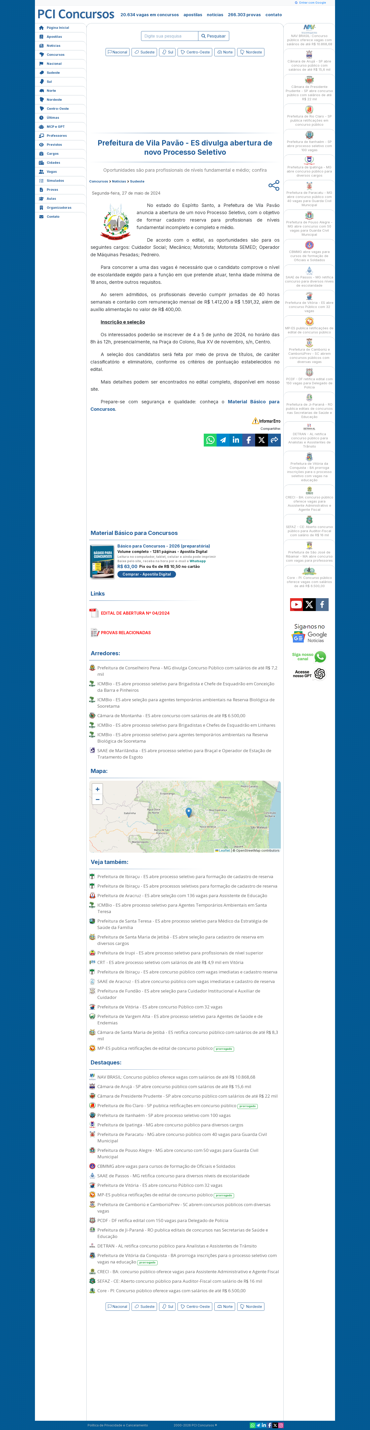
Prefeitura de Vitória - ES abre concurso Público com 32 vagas (160, 1007)
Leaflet (222, 850)
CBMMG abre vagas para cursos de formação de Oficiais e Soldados (166, 1166)
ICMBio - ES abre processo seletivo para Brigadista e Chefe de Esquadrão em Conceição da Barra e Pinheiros (185, 687)
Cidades (49, 162)
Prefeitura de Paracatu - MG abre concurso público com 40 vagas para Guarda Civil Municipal (182, 1137)
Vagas (48, 171)
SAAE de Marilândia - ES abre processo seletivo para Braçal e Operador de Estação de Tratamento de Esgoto (184, 754)
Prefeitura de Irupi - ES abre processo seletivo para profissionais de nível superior (180, 953)
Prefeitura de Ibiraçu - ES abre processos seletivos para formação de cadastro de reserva (187, 886)
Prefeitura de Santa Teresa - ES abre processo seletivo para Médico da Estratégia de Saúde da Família (182, 924)
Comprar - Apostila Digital (147, 574)
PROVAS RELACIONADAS (126, 632)
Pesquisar (213, 36)
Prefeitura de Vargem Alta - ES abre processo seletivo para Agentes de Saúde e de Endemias (180, 1019)
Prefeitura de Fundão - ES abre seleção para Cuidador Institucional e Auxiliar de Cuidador (178, 994)
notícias (215, 14)
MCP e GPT (52, 126)
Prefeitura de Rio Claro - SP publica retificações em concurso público (177, 1106)
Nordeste (50, 99)
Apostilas (50, 36)
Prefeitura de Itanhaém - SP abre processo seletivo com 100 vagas (164, 1115)
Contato (49, 216)
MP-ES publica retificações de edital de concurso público (165, 1048)
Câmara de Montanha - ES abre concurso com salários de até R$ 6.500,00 (171, 715)
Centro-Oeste (54, 108)
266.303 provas (244, 14)
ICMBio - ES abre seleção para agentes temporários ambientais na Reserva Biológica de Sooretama (186, 703)
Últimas (49, 117)
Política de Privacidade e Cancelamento (118, 1425)
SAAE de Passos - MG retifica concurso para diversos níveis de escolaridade (173, 1176)
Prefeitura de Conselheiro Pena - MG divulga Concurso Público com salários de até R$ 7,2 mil (187, 671)
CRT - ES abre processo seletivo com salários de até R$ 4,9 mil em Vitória (170, 962)
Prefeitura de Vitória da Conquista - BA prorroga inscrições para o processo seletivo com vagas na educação (187, 1258)
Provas (48, 189)
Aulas (47, 198)
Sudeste (49, 72)
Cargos (49, 153)
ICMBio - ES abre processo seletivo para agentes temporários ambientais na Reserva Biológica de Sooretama (182, 738)
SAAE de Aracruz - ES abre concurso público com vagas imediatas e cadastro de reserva (186, 981)
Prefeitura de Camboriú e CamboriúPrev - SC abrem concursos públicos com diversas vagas (184, 1207)
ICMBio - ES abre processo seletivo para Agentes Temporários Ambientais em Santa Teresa (182, 908)
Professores (53, 135)
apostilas (192, 14)
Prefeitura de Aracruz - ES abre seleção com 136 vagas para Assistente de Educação (182, 895)
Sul (45, 81)
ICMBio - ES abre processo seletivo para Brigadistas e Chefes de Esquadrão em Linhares (186, 725)
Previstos (50, 144)
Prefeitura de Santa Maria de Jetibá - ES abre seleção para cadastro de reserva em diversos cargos (180, 940)
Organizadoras (55, 207)
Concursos (51, 54)
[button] (97, 789)
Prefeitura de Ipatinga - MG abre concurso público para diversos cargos (170, 1125)
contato (273, 14)
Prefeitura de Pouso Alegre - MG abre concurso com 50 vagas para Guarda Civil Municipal (177, 1153)
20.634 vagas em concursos (150, 14)
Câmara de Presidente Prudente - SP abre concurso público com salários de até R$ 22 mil (187, 1096)
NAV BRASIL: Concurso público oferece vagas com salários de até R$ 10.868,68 (176, 1077)
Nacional (50, 63)
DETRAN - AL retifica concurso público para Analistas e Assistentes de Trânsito (177, 1246)
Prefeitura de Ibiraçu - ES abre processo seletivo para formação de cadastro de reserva (185, 876)
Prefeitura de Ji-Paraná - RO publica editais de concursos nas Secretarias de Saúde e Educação (182, 1233)
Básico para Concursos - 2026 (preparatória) (163, 546)
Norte (47, 90)
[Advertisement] (143, 95)
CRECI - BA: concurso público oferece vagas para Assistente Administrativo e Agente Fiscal (188, 1271)
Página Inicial (54, 27)
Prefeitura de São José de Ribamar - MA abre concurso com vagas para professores (309, 551)
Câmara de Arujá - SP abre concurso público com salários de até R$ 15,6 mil (174, 1086)
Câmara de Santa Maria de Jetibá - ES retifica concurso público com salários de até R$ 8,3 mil (187, 1035)
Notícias (49, 45)
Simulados (51, 180)
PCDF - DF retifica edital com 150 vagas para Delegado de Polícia (162, 1220)
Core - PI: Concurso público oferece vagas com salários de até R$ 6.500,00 (171, 1291)
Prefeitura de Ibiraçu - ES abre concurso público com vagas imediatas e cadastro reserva (187, 972)
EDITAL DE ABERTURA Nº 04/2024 (135, 613)
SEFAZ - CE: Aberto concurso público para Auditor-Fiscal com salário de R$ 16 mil (179, 1281)
